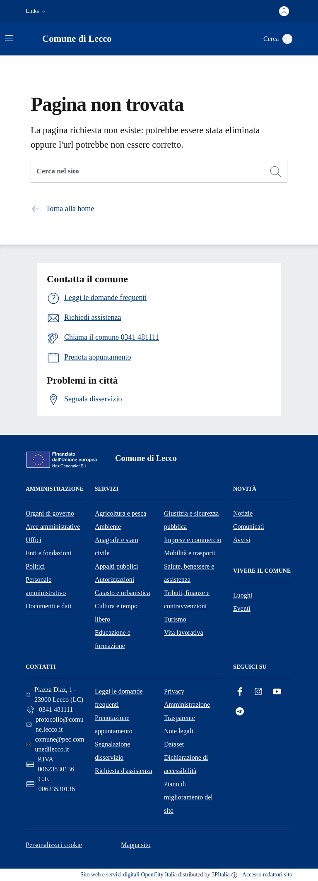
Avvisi (241, 539)
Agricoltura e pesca (120, 513)
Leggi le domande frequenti (119, 698)
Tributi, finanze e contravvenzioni (187, 599)
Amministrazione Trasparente (187, 711)
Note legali (178, 731)
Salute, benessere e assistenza (189, 573)
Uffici (33, 539)
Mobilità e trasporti (189, 553)
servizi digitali (123, 874)
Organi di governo (50, 513)
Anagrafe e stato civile (116, 546)
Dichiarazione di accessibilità (186, 764)
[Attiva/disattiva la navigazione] (9, 38)
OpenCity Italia (159, 874)
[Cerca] (276, 171)
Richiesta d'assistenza (123, 770)
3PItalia (221, 874)
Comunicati (248, 526)
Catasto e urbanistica (122, 592)
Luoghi (242, 595)
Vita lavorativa (183, 632)
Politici (35, 566)
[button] (37, 11)
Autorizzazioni (114, 579)
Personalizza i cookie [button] (54, 844)
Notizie (243, 513)
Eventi (242, 608)
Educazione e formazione (112, 639)
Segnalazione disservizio (112, 751)
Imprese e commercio (193, 539)
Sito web (90, 874)
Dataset (174, 744)
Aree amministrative (53, 526)
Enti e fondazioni (48, 553)
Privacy (174, 691)
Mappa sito (136, 844)
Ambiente (108, 526)
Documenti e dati (48, 606)
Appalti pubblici (116, 566)
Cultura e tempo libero (116, 613)
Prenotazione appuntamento (113, 724)
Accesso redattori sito (267, 874)
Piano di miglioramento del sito (188, 797)
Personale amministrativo (46, 586)
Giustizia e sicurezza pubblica (191, 520)
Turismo (175, 619)
